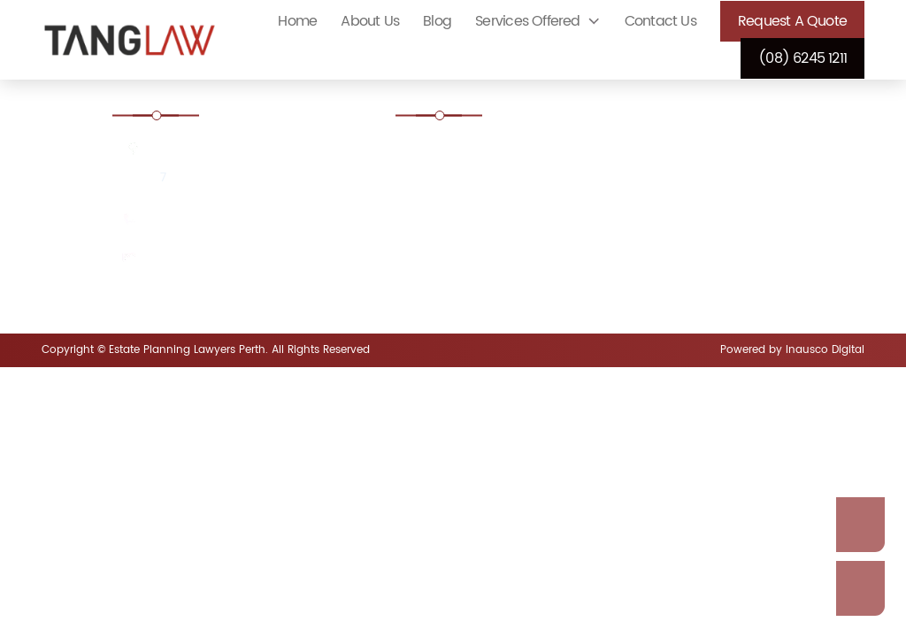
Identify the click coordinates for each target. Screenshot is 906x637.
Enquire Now (860, 524)
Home (297, 21)
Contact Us (660, 21)
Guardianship (676, 220)
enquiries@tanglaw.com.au (229, 258)
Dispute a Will (461, 220)
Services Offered (527, 21)
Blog (437, 21)
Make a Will (669, 268)
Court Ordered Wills (479, 151)
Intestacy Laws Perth (482, 268)
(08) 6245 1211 (802, 58)
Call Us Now (860, 588)
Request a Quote (792, 21)
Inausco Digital (825, 350)
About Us (370, 21)
